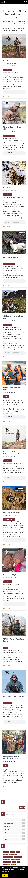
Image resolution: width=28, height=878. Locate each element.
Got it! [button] (5, 875)
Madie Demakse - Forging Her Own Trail (13, 696)
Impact (6, 396)
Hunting (6, 833)
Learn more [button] (5, 871)
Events (5, 839)
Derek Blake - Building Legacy (11, 575)
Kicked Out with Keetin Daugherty (12, 513)
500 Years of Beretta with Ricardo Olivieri (12, 128)
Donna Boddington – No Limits (11, 188)
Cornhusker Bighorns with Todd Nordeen (11, 389)
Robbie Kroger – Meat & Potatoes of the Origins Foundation (13, 62)
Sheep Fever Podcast (9, 135)
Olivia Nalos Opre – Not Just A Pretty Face (13, 317)
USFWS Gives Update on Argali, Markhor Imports (13, 640)
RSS (7, 819)
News (6, 647)
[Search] (16, 803)
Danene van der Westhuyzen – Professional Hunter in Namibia (11, 453)
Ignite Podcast (8, 69)
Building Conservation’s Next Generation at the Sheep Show (11, 758)
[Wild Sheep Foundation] (4, 2)
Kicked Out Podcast (9, 264)
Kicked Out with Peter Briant (11, 257)
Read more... (7, 96)
